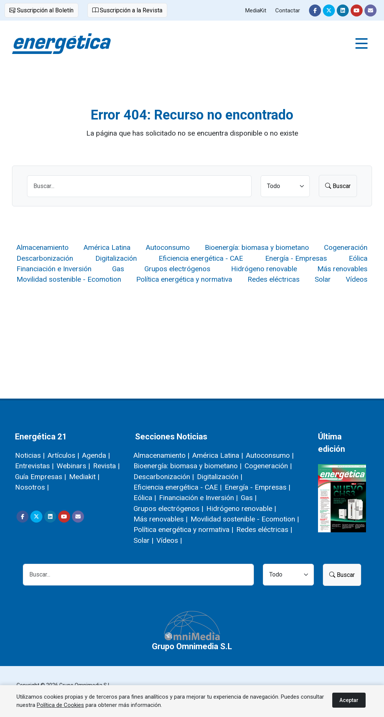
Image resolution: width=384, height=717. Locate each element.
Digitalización (116, 258)
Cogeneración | (268, 466)
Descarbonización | (164, 476)
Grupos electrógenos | (168, 508)
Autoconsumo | (270, 455)
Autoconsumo (168, 247)
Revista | (106, 466)
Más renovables (342, 268)
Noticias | (30, 455)
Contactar (287, 10)
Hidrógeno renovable (264, 268)
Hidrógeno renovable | (241, 508)
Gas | (248, 497)
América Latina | (217, 455)
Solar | (143, 540)
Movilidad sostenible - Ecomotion (68, 279)
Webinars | (73, 466)
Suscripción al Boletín (41, 10)
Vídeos (357, 279)
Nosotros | (32, 487)
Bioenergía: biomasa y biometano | (188, 466)
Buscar (338, 186)
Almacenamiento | (161, 455)
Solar (323, 279)
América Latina (107, 247)
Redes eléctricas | (264, 529)
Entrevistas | (34, 466)
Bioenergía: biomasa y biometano (257, 247)
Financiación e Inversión (54, 268)
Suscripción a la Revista (127, 10)
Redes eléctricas (274, 279)
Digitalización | (219, 476)
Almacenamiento (42, 247)
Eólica (358, 258)
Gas (118, 268)
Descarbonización (44, 258)
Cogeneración (346, 247)
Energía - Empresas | (257, 487)
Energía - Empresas (296, 258)
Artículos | (63, 455)
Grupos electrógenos (177, 268)
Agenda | (96, 455)
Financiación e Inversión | (198, 497)
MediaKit (255, 10)
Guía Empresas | (40, 476)
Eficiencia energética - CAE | (178, 487)
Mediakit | (84, 476)
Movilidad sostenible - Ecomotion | (244, 519)
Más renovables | (161, 519)
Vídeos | (169, 540)
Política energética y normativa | (183, 529)
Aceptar (348, 700)
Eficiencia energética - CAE (201, 258)
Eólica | (145, 497)
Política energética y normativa (184, 279)
